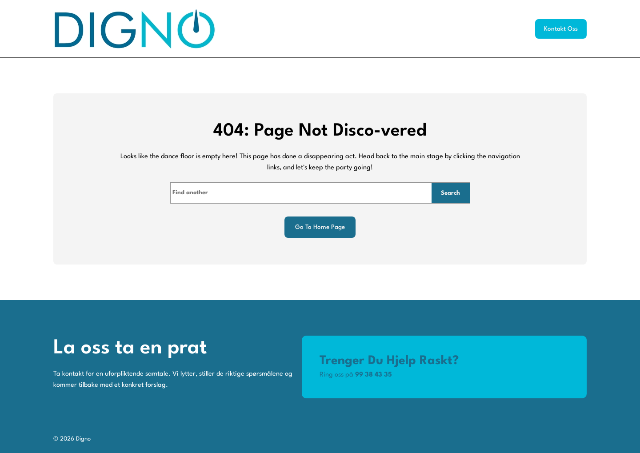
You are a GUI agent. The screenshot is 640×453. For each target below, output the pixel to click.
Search (450, 193)
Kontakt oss (561, 29)
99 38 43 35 (373, 375)
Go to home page (320, 227)
